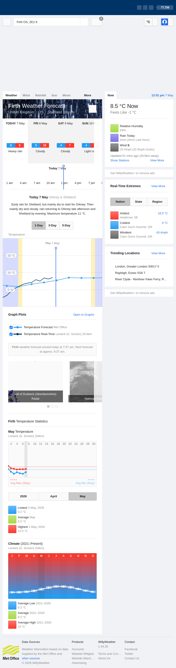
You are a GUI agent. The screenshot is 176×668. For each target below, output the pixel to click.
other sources (31, 658)
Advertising (79, 663)
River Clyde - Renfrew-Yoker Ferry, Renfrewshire (142, 279)
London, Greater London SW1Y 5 (137, 266)
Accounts (78, 649)
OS (41, 112)
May (82, 496)
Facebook (130, 649)
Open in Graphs (83, 314)
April (53, 496)
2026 (23, 496)
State (138, 201)
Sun (54, 95)
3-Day (52, 225)
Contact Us (131, 658)
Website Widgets (83, 653)
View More (157, 160)
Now (111, 95)
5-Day (66, 225)
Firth (79, 112)
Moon (66, 95)
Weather (11, 95)
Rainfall (40, 95)
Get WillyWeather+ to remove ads (132, 173)
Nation (120, 201)
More (87, 95)
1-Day (39, 225)
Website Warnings (84, 658)
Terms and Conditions (110, 653)
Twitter (128, 653)
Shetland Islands (61, 112)
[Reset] (76, 22)
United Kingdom (21, 112)
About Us (104, 658)
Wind (26, 95)
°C (148, 22)
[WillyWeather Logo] (24, 7)
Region (157, 201)
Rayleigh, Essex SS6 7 (130, 273)
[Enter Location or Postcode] (51, 22)
